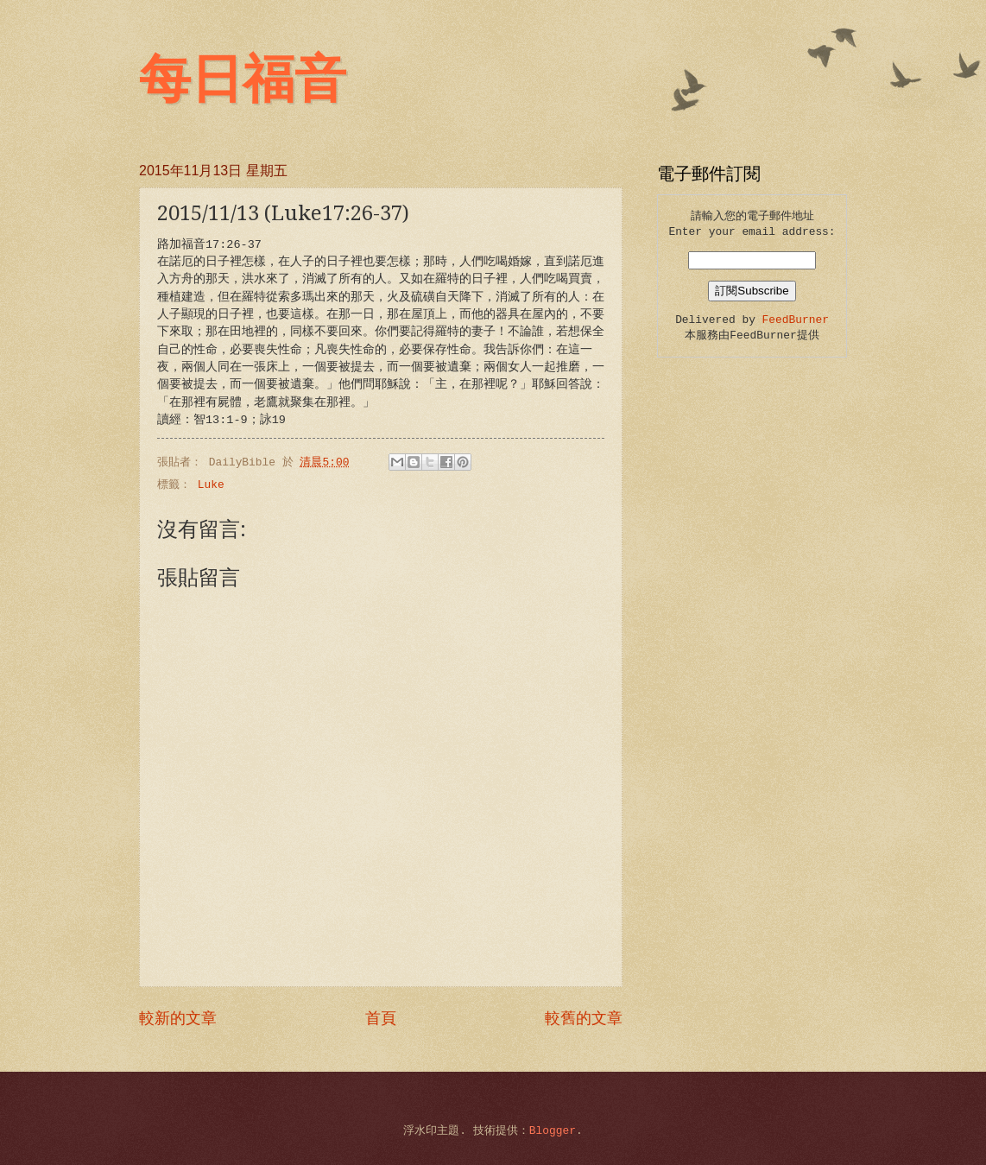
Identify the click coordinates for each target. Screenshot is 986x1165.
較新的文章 (178, 1019)
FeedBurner (795, 319)
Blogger (552, 1130)
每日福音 (242, 79)
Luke (211, 484)
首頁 (380, 1019)
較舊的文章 (584, 1019)
